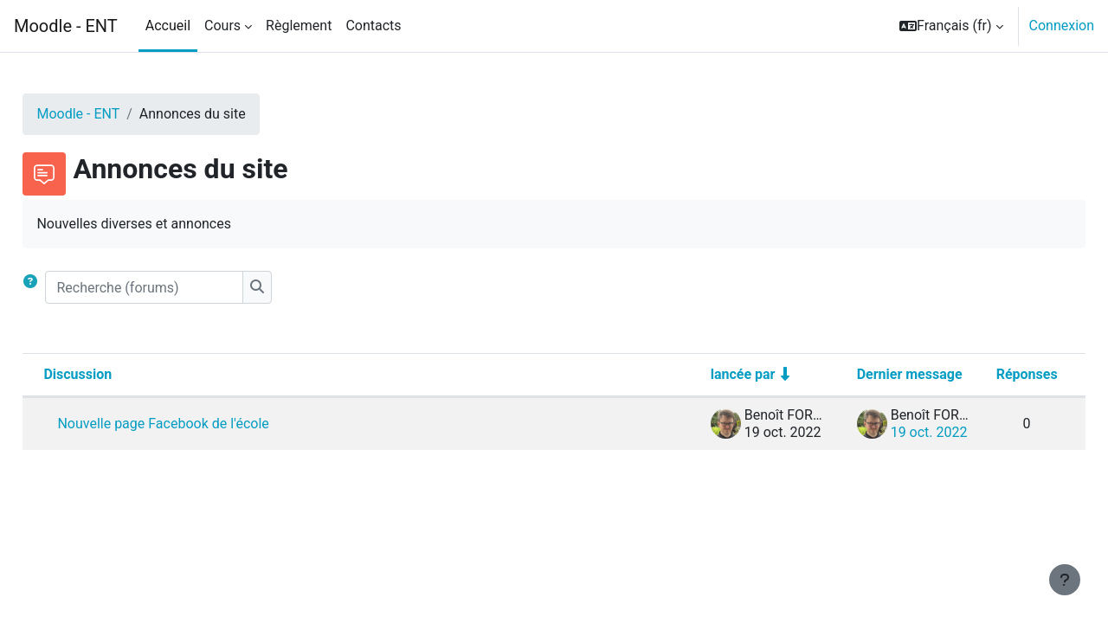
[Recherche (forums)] (183, 287)
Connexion (1061, 25)
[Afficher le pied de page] (1064, 579)
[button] (951, 26)
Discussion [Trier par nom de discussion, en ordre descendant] (116, 374)
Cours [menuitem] (222, 25)
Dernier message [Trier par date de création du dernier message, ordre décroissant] (871, 374)
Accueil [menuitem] (167, 25)
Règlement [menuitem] (299, 25)
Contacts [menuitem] (373, 25)
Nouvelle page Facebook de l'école (201, 423)
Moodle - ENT (66, 26)
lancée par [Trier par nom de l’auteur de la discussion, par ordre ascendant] (704, 374)
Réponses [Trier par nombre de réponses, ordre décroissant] (988, 374)
